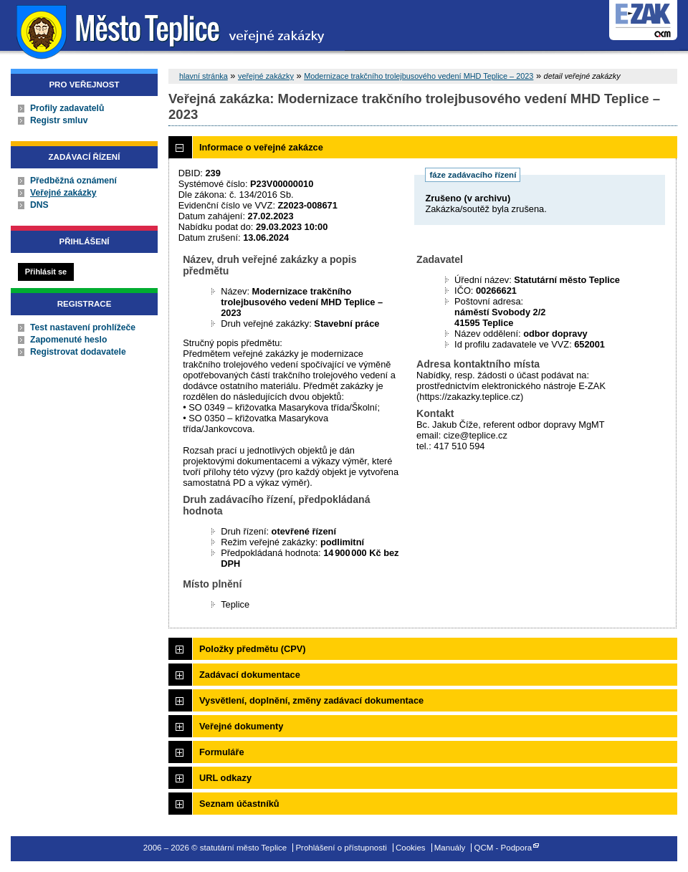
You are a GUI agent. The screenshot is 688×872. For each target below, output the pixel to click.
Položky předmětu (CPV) (252, 648)
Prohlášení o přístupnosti (340, 847)
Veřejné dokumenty (241, 726)
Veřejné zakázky (63, 193)
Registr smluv (58, 120)
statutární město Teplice (172, 30)
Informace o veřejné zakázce (261, 147)
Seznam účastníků (239, 803)
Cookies (411, 847)
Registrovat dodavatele (78, 352)
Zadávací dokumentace (249, 674)
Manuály (450, 847)
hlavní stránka (203, 76)
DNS (39, 205)
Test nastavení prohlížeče (82, 327)
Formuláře (221, 752)
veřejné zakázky (266, 76)
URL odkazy (225, 777)
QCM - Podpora (503, 847)
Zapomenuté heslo (68, 340)
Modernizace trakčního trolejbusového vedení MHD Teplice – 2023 (418, 76)
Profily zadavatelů (67, 108)
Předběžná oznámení (73, 181)
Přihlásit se (46, 271)
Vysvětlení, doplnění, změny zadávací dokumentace (311, 700)
